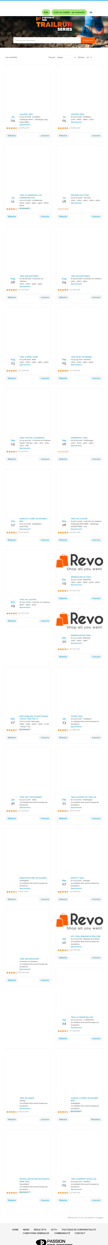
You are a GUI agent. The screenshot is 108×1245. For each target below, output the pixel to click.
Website (12, 136)
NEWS (26, 1229)
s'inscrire (45, 136)
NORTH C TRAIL (77, 878)
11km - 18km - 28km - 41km (82, 119)
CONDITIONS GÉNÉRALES (36, 1233)
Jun (64, 1181)
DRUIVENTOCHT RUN (80, 195)
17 (13, 525)
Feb (64, 799)
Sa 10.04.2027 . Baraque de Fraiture (85, 939)
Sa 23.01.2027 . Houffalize (81, 719)
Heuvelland (24, 1184)
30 (13, 803)
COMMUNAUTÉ (62, 1233)
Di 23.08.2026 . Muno (28, 360)
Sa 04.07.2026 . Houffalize (30, 117)
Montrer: (81, 57)
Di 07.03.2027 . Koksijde (80, 881)
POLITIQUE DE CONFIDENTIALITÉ (79, 1229)
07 (64, 884)
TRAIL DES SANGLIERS (29, 959)
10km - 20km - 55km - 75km (31, 284)
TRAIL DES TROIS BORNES (31, 797)
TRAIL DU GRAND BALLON (82, 1017)
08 (13, 282)
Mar (64, 880)
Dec (64, 579)
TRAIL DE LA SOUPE (79, 519)
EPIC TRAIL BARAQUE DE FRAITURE (85, 936)
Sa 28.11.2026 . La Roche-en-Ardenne (86, 521)
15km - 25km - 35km (79, 281)
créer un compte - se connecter (69, 12)
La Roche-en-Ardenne (29, 961)
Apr (64, 939)
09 (64, 282)
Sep (64, 359)
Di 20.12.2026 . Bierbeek (80, 638)
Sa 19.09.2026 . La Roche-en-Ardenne (35, 440)
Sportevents (76, 122)
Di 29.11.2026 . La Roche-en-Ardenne (35, 602)
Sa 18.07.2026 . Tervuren (81, 198)
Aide (46, 12)
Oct (13, 521)
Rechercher (88, 40)
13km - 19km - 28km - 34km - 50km (85, 582)
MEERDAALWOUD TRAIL (81, 577)
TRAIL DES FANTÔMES (29, 276)
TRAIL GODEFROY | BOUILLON (83, 1179)
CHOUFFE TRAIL (26, 114)
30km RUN (24, 526)
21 (64, 803)
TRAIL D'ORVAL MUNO (29, 357)
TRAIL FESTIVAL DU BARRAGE (32, 438)
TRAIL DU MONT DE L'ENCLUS (83, 797)
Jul (12, 117)
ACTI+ (54, 1229)
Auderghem (24, 881)
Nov (64, 521)
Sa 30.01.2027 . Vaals (28, 800)
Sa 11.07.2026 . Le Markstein (31, 200)
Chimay (23, 1101)
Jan (64, 719)
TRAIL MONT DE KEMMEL (81, 357)
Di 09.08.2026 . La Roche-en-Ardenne (86, 279)
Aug (13, 278)
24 (64, 1023)
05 (64, 120)
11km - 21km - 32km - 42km (82, 443)
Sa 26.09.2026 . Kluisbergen (82, 440)
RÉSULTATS (40, 1229)
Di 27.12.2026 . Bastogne (29, 721)
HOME (15, 1229)
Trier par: (51, 57)
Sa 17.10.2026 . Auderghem (30, 524)
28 (64, 525)
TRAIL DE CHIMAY (27, 1098)
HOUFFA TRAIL (77, 716)
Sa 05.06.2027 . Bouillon (80, 1182)
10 (64, 942)
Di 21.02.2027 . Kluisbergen (82, 800)
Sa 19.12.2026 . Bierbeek (81, 580)
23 (13, 363)
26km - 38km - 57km (28, 605)
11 (13, 201)
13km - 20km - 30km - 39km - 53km (34, 362)
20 (64, 641)
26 (64, 444)
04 (13, 120)
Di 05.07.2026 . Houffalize (81, 117)
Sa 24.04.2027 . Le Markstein (82, 1020)
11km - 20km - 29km (79, 641)
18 (64, 201)
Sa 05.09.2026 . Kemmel (81, 360)
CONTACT (80, 1233)
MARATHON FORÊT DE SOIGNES (33, 878)
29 (13, 606)
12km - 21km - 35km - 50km (82, 362)
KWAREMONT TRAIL (79, 438)
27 (13, 722)
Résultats (95, 1119)
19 (13, 444)
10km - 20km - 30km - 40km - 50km (85, 200)
